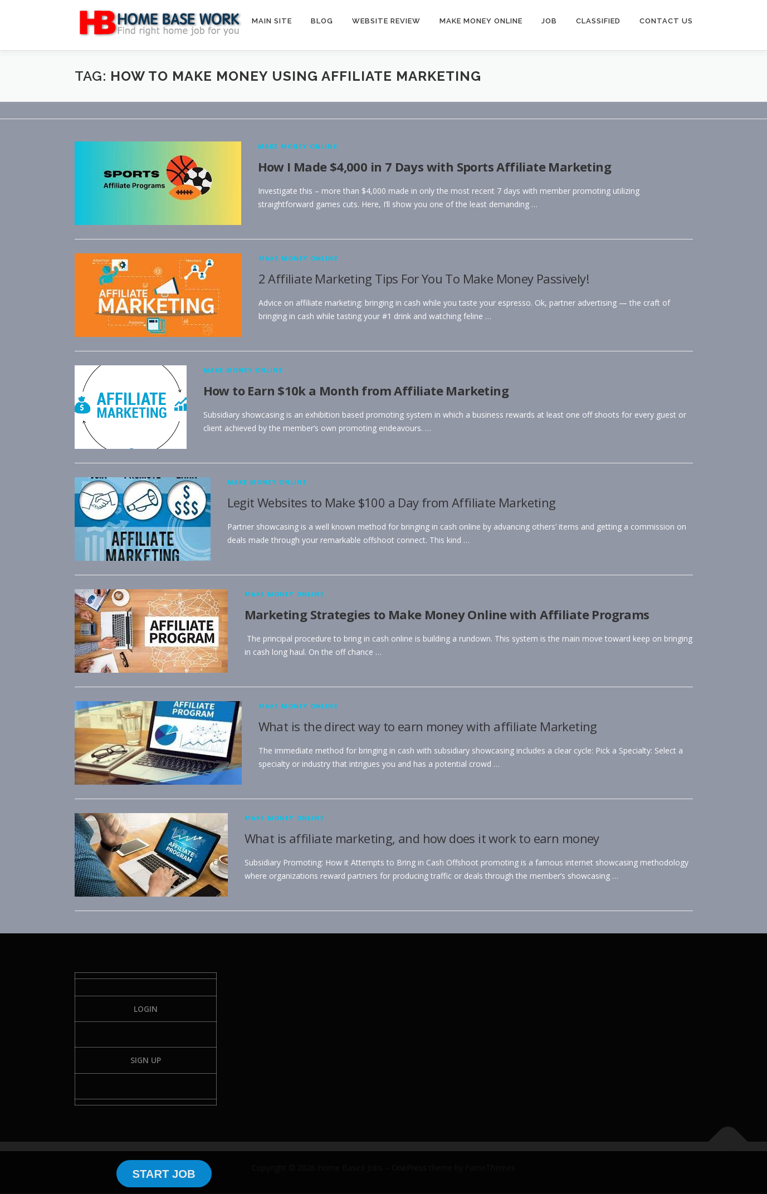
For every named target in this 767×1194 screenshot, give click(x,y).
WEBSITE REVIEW (386, 21)
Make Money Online (298, 146)
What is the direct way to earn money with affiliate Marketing (427, 726)
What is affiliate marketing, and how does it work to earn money (422, 838)
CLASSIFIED (598, 21)
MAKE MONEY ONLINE (480, 21)
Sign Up (145, 1060)
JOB (549, 21)
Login (146, 1009)
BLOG (322, 21)
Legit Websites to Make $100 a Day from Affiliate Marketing (391, 502)
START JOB (163, 1174)
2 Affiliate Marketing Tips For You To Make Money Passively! (423, 278)
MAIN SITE (272, 21)
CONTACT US (666, 21)
